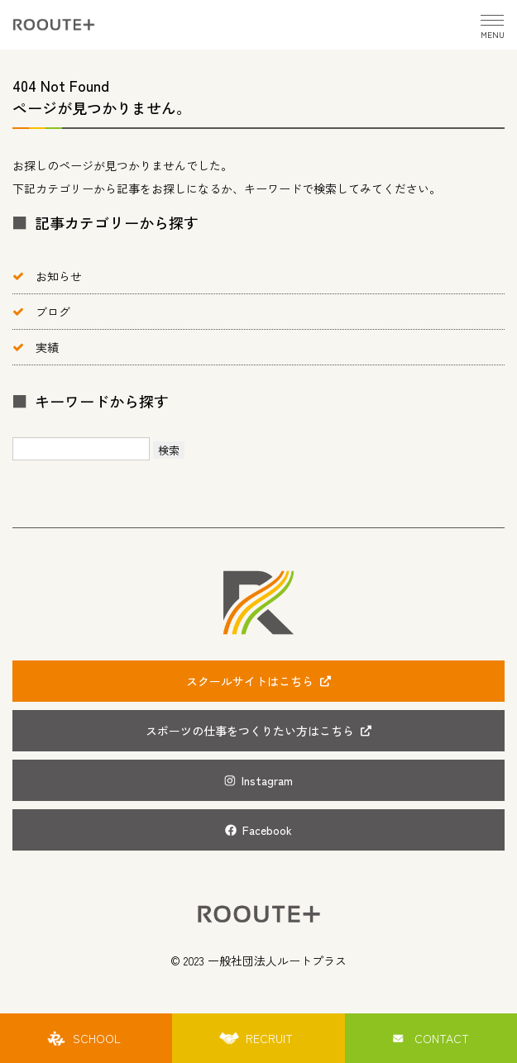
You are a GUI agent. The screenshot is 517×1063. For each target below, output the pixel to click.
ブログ (53, 311)
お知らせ (59, 276)
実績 (47, 347)
